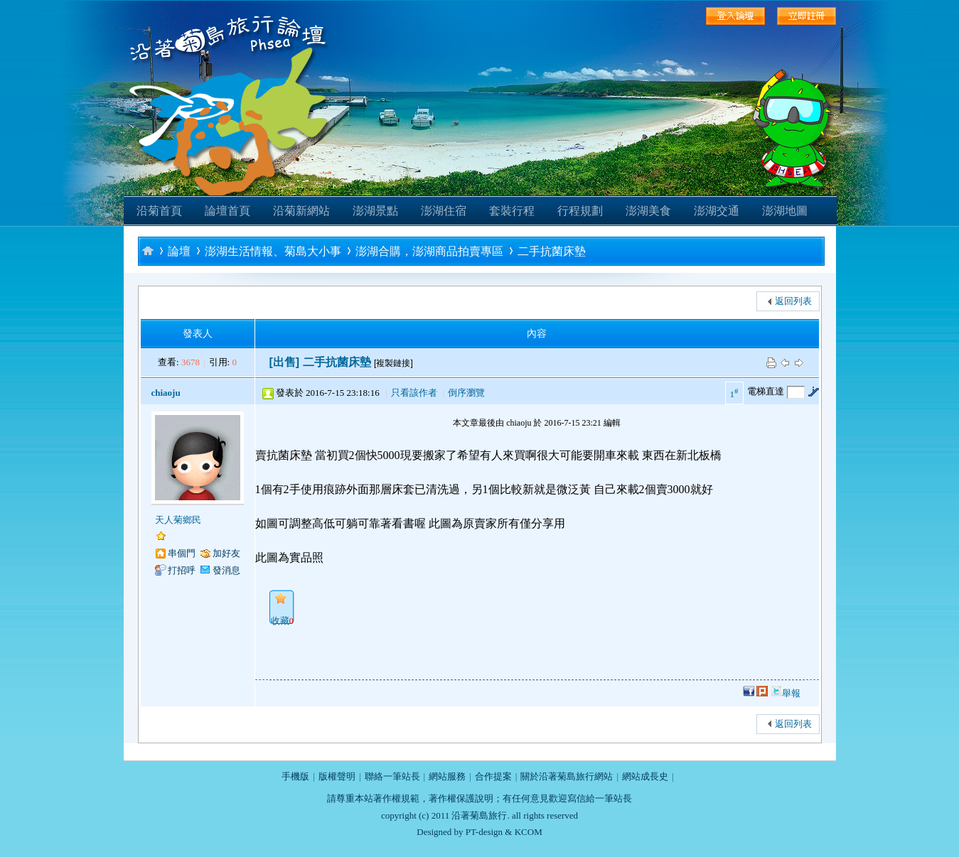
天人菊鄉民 (178, 519)
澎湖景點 (375, 211)
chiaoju (166, 392)
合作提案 (493, 776)
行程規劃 (580, 211)
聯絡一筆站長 (392, 776)
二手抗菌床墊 (552, 251)
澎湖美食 (648, 211)
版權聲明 (336, 776)
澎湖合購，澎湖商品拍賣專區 (429, 251)
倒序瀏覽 (466, 392)
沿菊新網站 (301, 211)
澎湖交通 (716, 211)
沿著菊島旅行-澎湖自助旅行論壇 (148, 250)
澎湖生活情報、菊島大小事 (273, 251)
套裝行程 (512, 211)
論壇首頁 (227, 211)
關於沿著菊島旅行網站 (566, 776)
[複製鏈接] (393, 363)
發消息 (226, 570)
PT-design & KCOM (504, 831)
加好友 (226, 553)
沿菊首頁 (159, 211)
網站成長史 (645, 776)
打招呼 (181, 570)
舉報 (791, 693)
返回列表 (793, 301)
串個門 (181, 553)
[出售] (284, 362)
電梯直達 (765, 391)
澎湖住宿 (443, 211)
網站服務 (447, 776)
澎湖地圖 (785, 211)
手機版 (295, 776)
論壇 (179, 251)
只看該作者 (414, 392)
